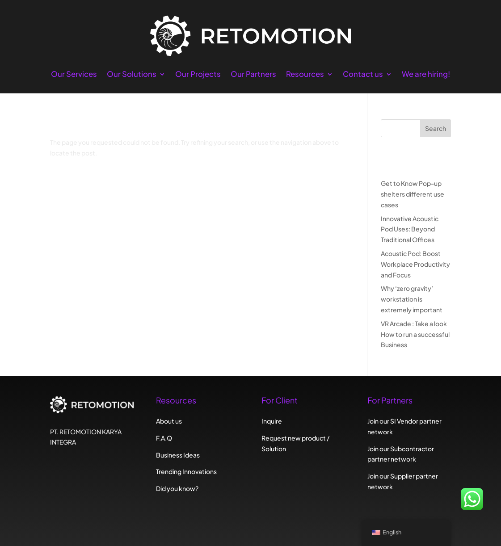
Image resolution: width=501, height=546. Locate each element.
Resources (305, 75)
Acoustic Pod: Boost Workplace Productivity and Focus (415, 264)
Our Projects (198, 75)
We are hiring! (426, 75)
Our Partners (253, 75)
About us (169, 421)
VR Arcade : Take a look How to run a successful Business (415, 334)
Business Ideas (178, 455)
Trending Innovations (186, 471)
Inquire (271, 421)
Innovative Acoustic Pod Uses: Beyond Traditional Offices (409, 229)
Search (435, 128)
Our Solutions (131, 75)
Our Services (74, 75)
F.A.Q (164, 438)
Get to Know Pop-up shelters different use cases (412, 194)
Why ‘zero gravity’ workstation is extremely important (411, 299)
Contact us (363, 75)
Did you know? (177, 488)
